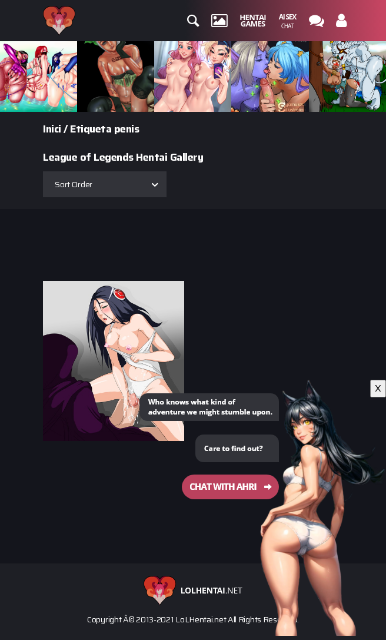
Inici (52, 129)
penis (126, 129)
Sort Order (73, 184)
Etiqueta (90, 129)
